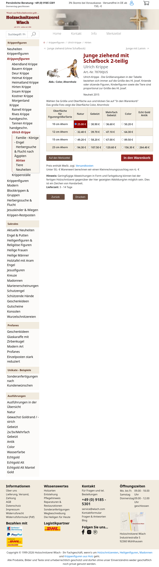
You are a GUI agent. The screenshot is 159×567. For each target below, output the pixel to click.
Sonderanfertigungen (57, 509)
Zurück (56, 197)
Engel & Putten (17, 235)
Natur (11, 412)
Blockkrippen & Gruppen (18, 192)
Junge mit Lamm (135, 48)
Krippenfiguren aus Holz (78, 556)
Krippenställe (21, 175)
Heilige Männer (18, 255)
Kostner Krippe (22, 96)
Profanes (13, 351)
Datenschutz (13, 505)
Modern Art (15, 346)
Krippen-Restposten (21, 215)
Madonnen (15, 280)
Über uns (11, 490)
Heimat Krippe (22, 78)
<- (45, 48)
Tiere (19, 165)
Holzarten (49, 490)
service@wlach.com (93, 509)
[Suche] (33, 34)
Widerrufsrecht (15, 513)
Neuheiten (23, 169)
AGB (8, 502)
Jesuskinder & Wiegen (22, 210)
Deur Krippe (20, 73)
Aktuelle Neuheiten (20, 230)
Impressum (13, 509)
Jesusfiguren (16, 270)
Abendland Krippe (24, 64)
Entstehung (51, 494)
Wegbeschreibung (54, 513)
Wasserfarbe (16, 452)
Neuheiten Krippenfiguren (18, 51)
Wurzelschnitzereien (21, 316)
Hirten (20, 160)
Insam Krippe (21, 91)
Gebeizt (12, 427)
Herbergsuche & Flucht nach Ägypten (25, 151)
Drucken (80, 197)
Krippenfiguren (18, 59)
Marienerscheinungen (23, 286)
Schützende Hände (20, 296)
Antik (10, 441)
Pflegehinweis (52, 498)
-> (148, 48)
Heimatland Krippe (25, 82)
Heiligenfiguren (129, 552)
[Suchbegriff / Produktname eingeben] (17, 34)
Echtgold (13, 457)
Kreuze (12, 275)
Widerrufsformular (17, 517)
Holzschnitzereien (107, 552)
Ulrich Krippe (21, 132)
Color (11, 447)
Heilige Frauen (17, 250)
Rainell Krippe (21, 109)
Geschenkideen (18, 301)
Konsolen (13, 311)
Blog (84, 520)
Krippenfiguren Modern (18, 183)
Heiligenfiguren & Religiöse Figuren (19, 242)
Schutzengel (15, 291)
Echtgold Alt (15, 462)
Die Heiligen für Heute (57, 517)
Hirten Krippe (21, 87)
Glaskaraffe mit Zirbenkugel (18, 339)
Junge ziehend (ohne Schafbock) (66, 48)
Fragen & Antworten (94, 516)
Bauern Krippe (22, 69)
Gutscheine (15, 306)
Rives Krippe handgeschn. (19, 116)
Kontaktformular (92, 513)
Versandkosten (84, 165)
